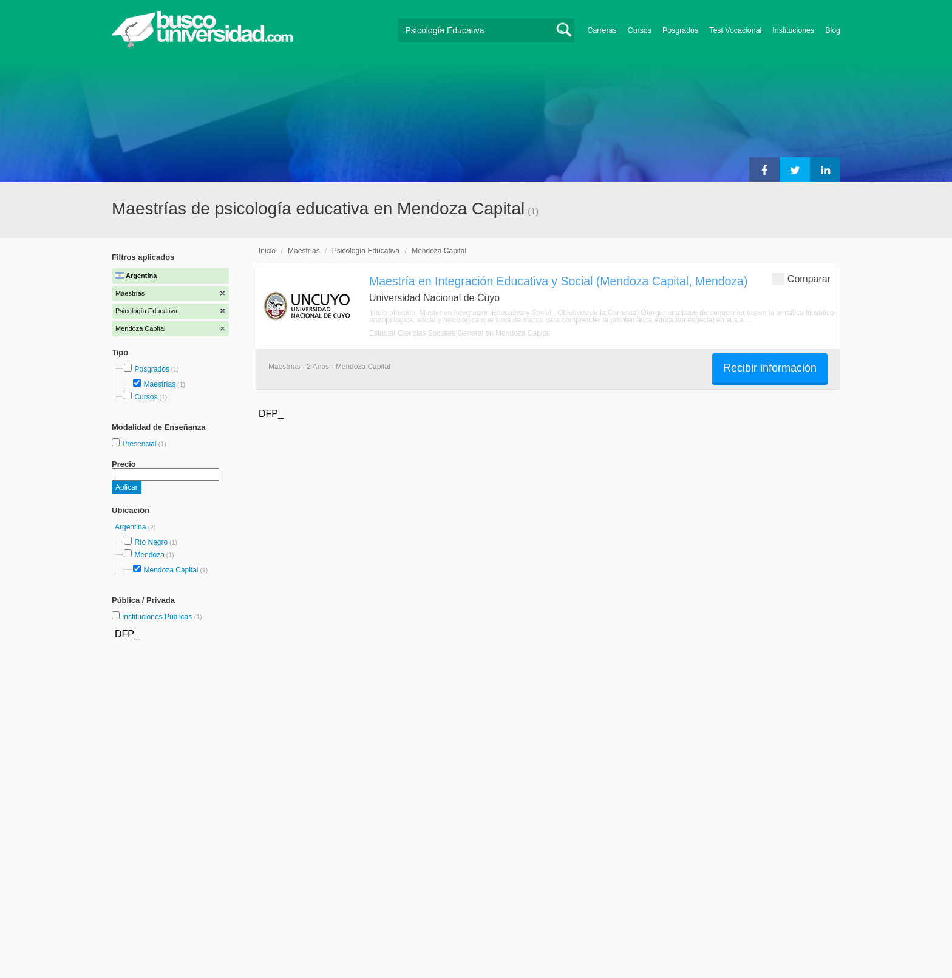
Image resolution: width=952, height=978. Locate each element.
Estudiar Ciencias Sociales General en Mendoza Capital (459, 333)
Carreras (602, 30)
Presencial (140, 444)
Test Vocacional (735, 30)
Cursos (639, 30)
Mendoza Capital (170, 570)
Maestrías (159, 384)
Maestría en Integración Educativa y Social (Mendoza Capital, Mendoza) (558, 281)
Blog (832, 30)
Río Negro (151, 542)
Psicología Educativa (365, 250)
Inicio (267, 250)
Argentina (131, 527)
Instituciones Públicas (162, 617)
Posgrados (680, 30)
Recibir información (770, 368)
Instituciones (793, 30)
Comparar (801, 278)
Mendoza (149, 555)
